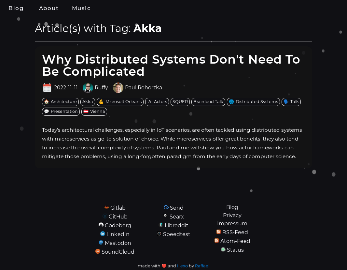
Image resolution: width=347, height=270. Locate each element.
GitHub (118, 217)
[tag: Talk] (291, 102)
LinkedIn (118, 234)
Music (81, 8)
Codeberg (118, 225)
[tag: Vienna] (94, 112)
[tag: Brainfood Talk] (208, 102)
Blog (16, 8)
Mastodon (118, 243)
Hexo (182, 265)
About (49, 8)
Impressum (232, 223)
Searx (177, 217)
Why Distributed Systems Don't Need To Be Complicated (171, 65)
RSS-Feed (235, 232)
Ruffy (101, 87)
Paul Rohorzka (143, 87)
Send (177, 208)
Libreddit (176, 225)
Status (235, 250)
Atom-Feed (235, 241)
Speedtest (176, 234)
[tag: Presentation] (61, 112)
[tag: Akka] (87, 102)
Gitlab (118, 208)
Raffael (202, 265)
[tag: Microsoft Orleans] (120, 102)
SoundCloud (118, 252)
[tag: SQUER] (180, 102)
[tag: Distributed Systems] (253, 102)
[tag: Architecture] (60, 102)
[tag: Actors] (157, 102)
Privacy (232, 215)
